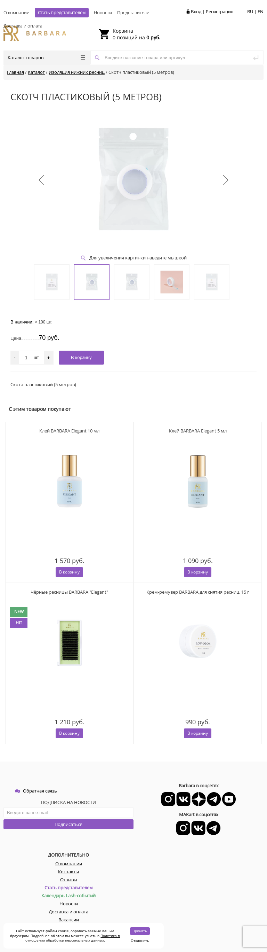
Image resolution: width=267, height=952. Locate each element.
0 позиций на (136, 34)
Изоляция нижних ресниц (77, 72)
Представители (133, 12)
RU (250, 11)
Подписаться (68, 824)
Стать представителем (62, 12)
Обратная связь (36, 791)
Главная (15, 72)
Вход (196, 11)
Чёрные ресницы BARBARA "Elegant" (69, 592)
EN (261, 11)
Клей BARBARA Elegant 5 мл (198, 431)
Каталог (36, 72)
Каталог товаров (46, 57)
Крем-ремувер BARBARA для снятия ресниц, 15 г (197, 592)
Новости (103, 12)
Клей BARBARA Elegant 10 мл (69, 431)
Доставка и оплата (22, 26)
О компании (16, 12)
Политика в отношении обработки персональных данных (72, 938)
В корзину (69, 572)
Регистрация (219, 11)
